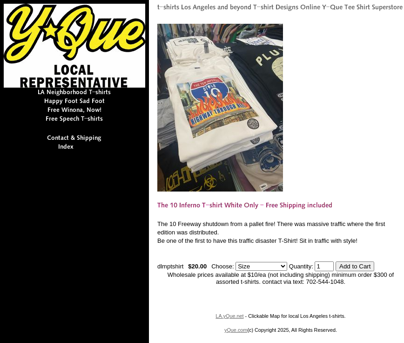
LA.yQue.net (229, 316)
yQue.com (235, 330)
